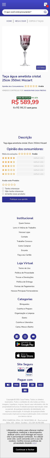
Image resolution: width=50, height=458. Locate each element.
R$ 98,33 (26, 107)
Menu (5, 4)
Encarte (24, 250)
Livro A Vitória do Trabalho (24, 227)
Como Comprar (24, 246)
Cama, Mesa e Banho (24, 327)
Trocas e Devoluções (24, 277)
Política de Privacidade (24, 272)
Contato (24, 237)
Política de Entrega (25, 282)
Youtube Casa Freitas (33, 337)
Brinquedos (24, 304)
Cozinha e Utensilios (24, 322)
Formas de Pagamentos (24, 286)
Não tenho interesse (14, 191)
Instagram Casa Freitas (25, 337)
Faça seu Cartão (24, 255)
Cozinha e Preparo (24, 308)
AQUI (34, 443)
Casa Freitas (25, 3)
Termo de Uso (24, 268)
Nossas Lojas (24, 232)
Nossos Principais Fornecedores (24, 291)
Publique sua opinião (19, 199)
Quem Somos (24, 223)
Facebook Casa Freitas (17, 337)
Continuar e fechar (25, 449)
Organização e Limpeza (24, 313)
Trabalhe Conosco (24, 241)
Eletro (24, 318)
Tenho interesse (12, 188)
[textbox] (25, 12)
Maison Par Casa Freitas (35, 90)
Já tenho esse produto (15, 194)
